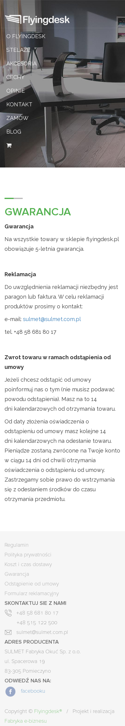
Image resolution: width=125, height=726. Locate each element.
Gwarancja (17, 574)
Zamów (17, 118)
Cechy (15, 77)
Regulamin (17, 545)
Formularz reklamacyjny (32, 593)
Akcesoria (21, 63)
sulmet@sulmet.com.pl (52, 319)
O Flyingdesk (25, 36)
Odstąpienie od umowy (32, 584)
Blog (13, 131)
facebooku (25, 691)
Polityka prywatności (28, 555)
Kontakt (19, 104)
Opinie (15, 91)
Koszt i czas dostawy (28, 564)
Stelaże (18, 50)
